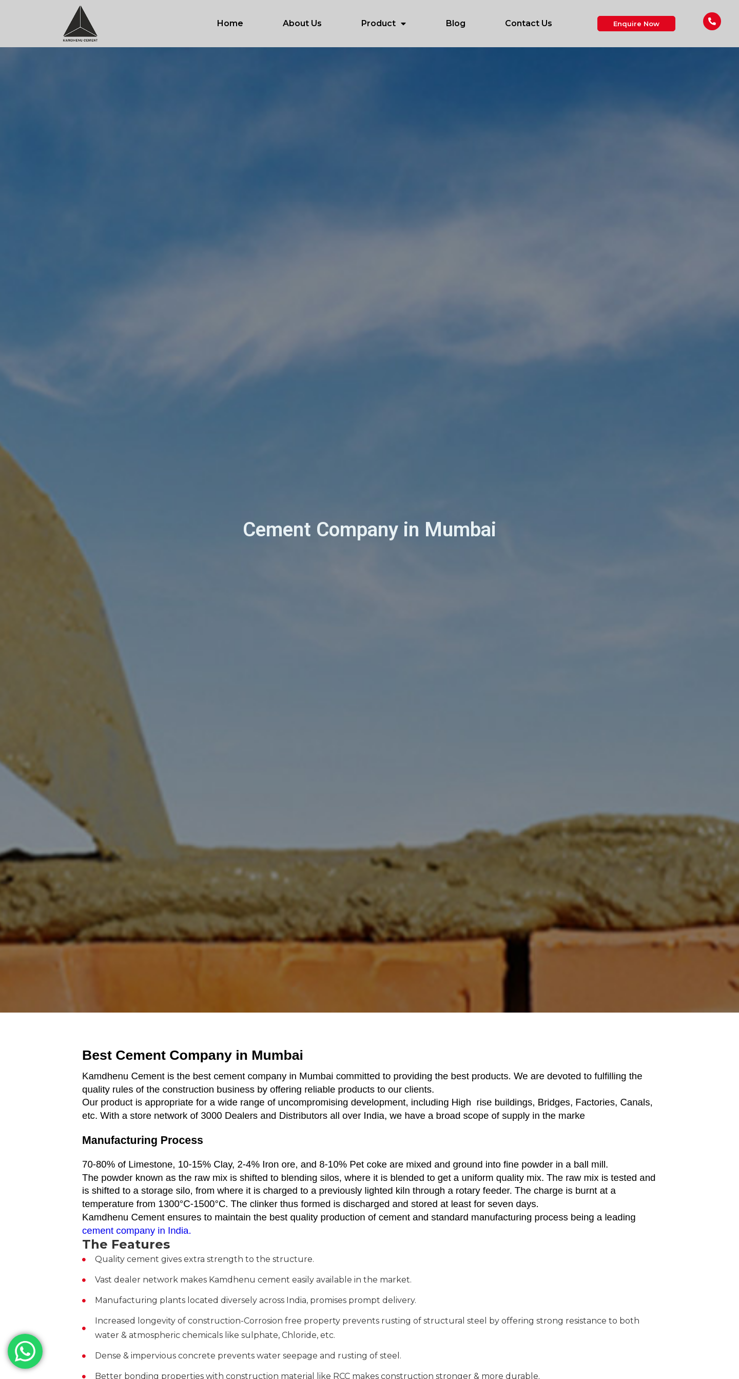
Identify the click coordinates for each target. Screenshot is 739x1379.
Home (230, 23)
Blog (455, 23)
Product (383, 23)
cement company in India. (136, 1230)
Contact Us (528, 23)
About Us (302, 23)
